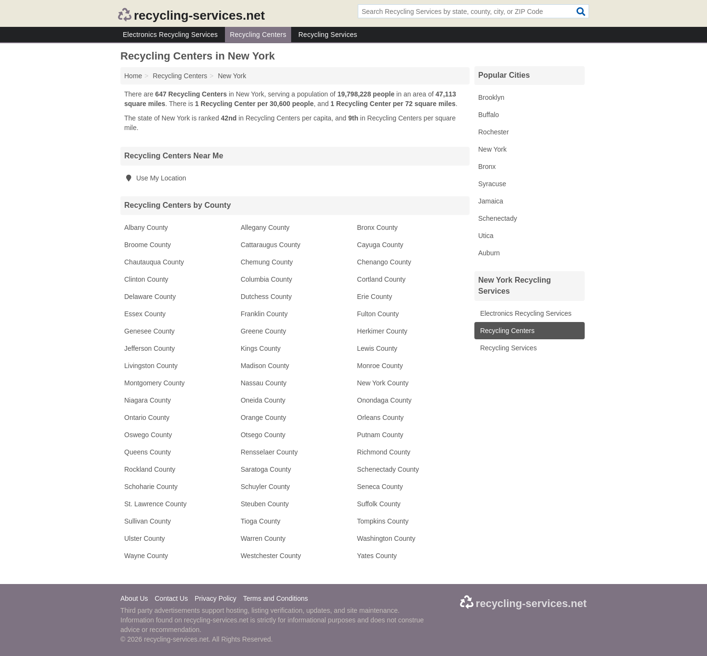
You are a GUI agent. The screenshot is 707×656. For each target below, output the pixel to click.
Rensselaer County (269, 452)
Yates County (377, 556)
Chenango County (384, 262)
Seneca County (380, 486)
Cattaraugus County (271, 245)
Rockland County (150, 469)
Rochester (493, 132)
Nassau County (264, 383)
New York (492, 149)
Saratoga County (266, 469)
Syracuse (492, 184)
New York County (382, 383)
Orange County (263, 417)
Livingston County (150, 366)
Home (133, 76)
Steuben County (265, 504)
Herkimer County (382, 331)
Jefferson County (149, 348)
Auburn (489, 253)
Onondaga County (384, 400)
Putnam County (380, 435)
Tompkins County (382, 521)
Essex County (144, 314)
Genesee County (149, 331)
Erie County (374, 296)
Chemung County (267, 262)
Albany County (146, 227)
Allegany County (265, 227)
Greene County (263, 331)
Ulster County (144, 538)
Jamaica (490, 201)
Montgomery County (154, 383)
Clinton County (146, 279)
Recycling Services (327, 34)
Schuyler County (265, 486)
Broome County (147, 245)
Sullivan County (147, 521)
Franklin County (264, 314)
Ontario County (146, 417)
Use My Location (155, 178)
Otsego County (263, 435)
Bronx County (377, 227)
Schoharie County (150, 486)
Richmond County (383, 452)
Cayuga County (380, 245)
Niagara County (147, 400)
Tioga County (261, 521)
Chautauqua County (154, 262)
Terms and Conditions (275, 598)
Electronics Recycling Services (170, 34)
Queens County (147, 452)
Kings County (261, 348)
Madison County (265, 366)
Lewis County (377, 348)
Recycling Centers (258, 34)
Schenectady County (388, 469)
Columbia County (266, 279)
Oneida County (263, 400)
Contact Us (171, 598)
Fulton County (378, 314)
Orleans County (380, 417)
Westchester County (271, 556)
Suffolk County (379, 504)
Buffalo (488, 115)
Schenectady (497, 218)
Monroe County (380, 366)
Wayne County (146, 556)
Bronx (487, 166)
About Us (134, 598)
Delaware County (150, 296)
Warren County (263, 538)
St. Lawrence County (155, 504)
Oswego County (148, 435)
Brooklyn (491, 97)
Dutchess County (266, 296)
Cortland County (381, 279)
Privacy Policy (215, 598)
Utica (486, 235)
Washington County (386, 538)
